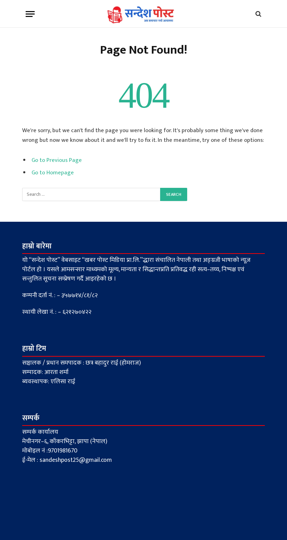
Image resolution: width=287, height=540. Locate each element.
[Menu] (30, 14)
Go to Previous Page (57, 160)
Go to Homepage (53, 172)
